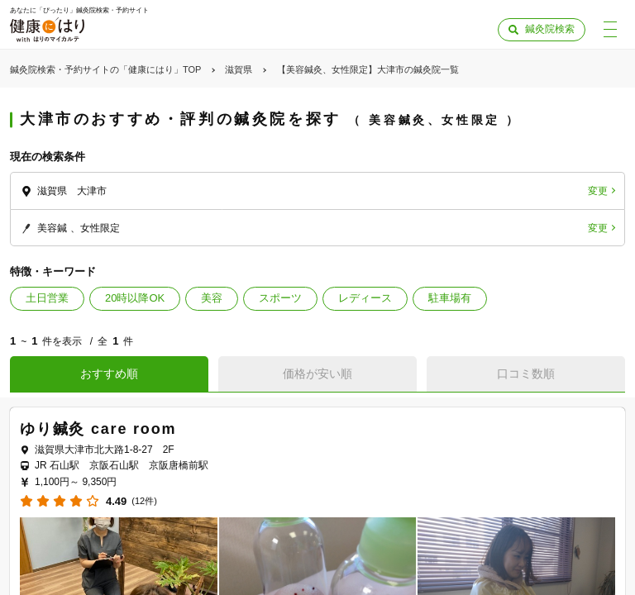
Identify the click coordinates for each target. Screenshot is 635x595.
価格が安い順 (317, 373)
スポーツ (280, 298)
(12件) (144, 501)
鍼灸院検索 (550, 29)
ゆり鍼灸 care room (98, 429)
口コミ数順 (526, 373)
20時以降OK (135, 298)
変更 (598, 191)
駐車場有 (449, 298)
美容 (211, 298)
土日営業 (47, 298)
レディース (365, 298)
